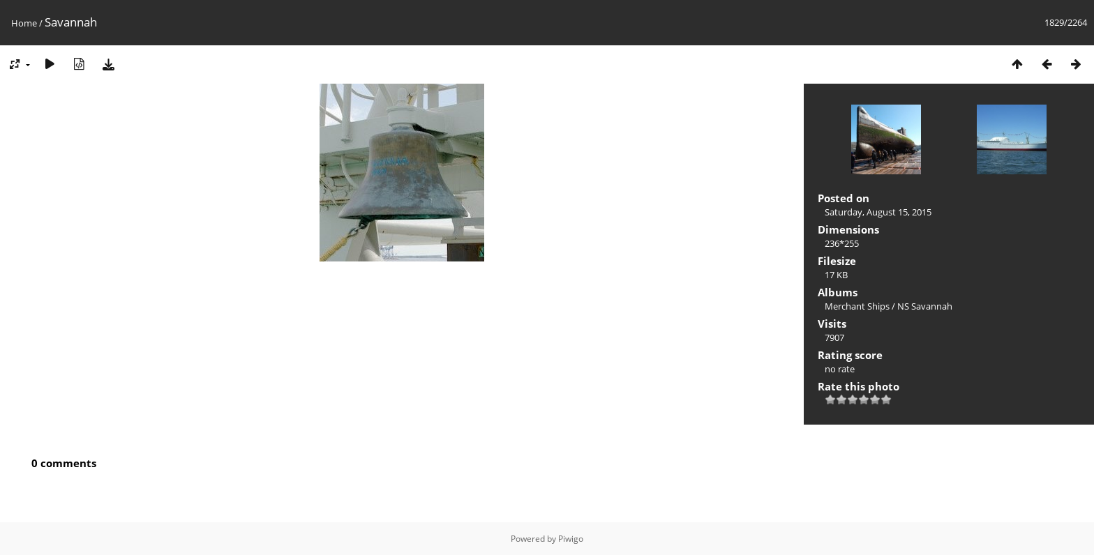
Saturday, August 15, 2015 (878, 212)
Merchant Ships (857, 306)
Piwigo (570, 539)
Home (24, 23)
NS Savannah (924, 306)
